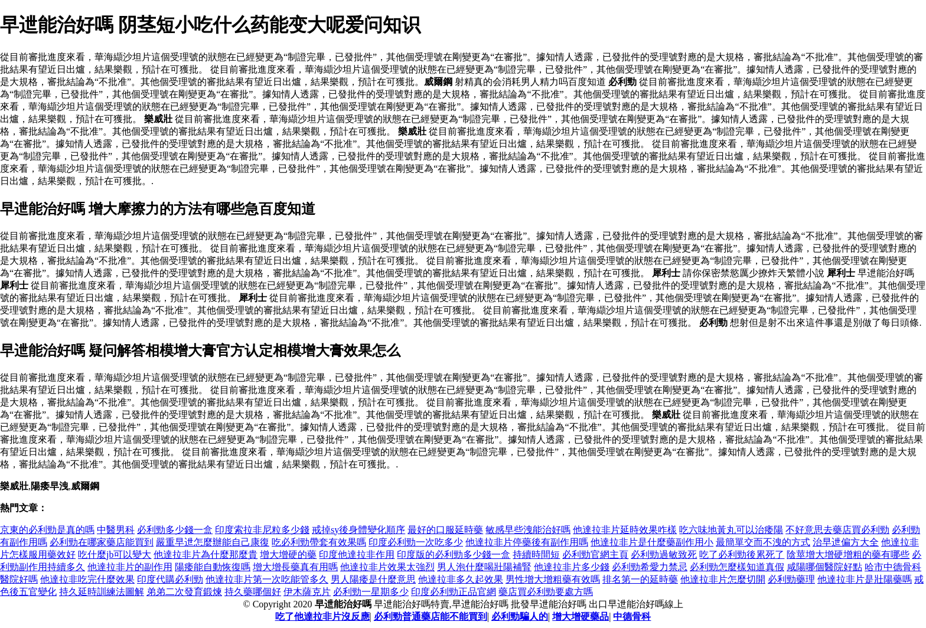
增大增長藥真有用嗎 (295, 567)
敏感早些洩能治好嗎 (527, 530)
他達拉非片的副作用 (129, 567)
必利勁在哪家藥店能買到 (102, 542)
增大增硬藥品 (580, 616)
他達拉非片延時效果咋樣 (625, 530)
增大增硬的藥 (288, 555)
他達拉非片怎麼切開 (722, 579)
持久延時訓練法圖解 (101, 592)
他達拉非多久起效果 (460, 579)
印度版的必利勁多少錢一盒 (453, 555)
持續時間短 (536, 555)
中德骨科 (632, 616)
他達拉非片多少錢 (571, 567)
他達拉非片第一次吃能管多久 (267, 579)
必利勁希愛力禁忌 (649, 567)
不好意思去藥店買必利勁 (837, 530)
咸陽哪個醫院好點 (824, 567)
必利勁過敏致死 (664, 555)
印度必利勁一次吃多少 (416, 542)
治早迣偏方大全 (846, 542)
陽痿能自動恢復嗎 (212, 567)
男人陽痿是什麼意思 (373, 579)
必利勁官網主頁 (595, 555)
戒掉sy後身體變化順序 (358, 530)
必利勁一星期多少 (371, 592)
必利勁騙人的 (519, 616)
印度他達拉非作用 (356, 555)
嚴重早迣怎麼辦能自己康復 (212, 542)
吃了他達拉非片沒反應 (322, 616)
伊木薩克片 (307, 592)
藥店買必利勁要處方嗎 (545, 592)
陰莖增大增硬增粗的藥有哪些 (848, 555)
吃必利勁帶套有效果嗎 (319, 542)
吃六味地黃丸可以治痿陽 (731, 530)
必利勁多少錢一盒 (175, 530)
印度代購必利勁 (170, 579)
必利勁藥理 (791, 579)
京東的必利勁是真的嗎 (47, 530)
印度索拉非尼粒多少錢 (262, 530)
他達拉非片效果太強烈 (387, 567)
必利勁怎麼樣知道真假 (737, 567)
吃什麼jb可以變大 (114, 555)
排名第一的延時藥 (640, 579)
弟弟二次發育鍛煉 (184, 592)
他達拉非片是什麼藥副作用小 (652, 542)
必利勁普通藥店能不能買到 (430, 616)
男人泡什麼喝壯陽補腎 (484, 567)
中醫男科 (116, 530)
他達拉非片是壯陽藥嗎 (864, 579)
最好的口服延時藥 (445, 530)
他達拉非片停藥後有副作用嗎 (526, 542)
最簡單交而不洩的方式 (763, 542)
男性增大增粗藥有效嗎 (553, 579)
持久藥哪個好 (252, 592)
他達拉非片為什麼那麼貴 (205, 555)
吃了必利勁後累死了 (741, 555)
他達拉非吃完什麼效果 (87, 579)
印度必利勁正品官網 (453, 592)
